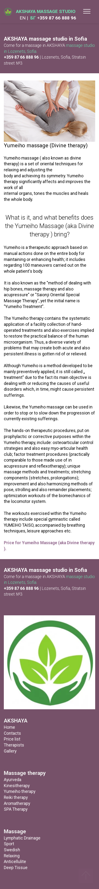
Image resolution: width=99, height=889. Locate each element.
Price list (12, 739)
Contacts (12, 733)
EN (23, 18)
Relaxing (12, 855)
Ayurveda (12, 779)
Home (9, 727)
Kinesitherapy (17, 785)
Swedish (12, 849)
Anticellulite (15, 861)
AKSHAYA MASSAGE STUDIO (45, 11)
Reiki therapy (16, 797)
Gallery (10, 751)
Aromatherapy (17, 803)
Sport (9, 843)
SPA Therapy (16, 809)
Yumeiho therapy (19, 791)
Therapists (14, 745)
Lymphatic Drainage (22, 838)
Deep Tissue (16, 867)
